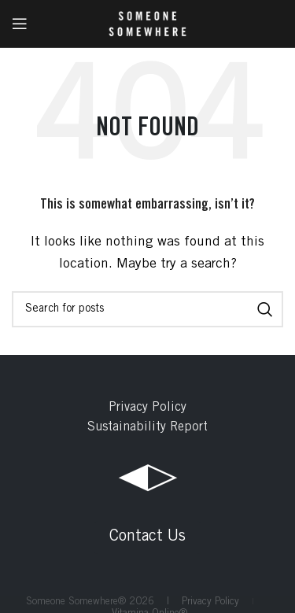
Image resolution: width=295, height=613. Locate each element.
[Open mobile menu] (19, 23)
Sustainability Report (147, 427)
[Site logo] (147, 23)
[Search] (147, 309)
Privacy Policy (147, 407)
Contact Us (147, 537)
